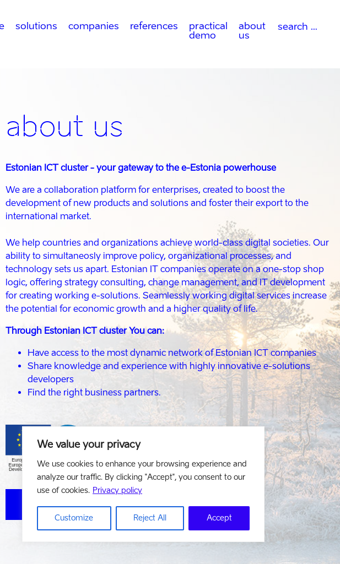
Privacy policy (117, 490)
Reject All (149, 518)
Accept (219, 518)
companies (93, 25)
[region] (143, 484)
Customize (74, 518)
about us (252, 30)
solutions (36, 25)
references (154, 25)
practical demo (208, 30)
